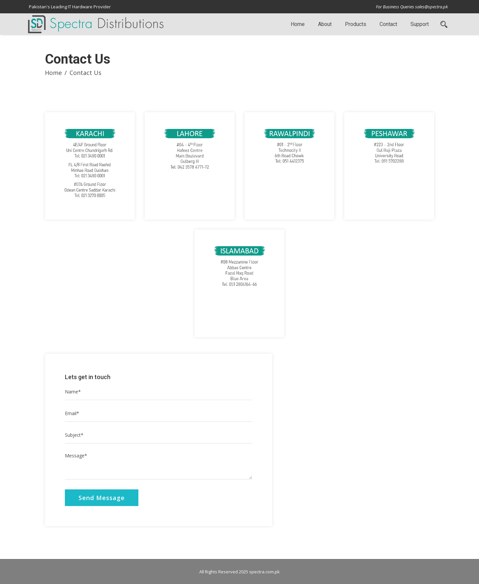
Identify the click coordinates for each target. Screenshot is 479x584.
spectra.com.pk (264, 572)
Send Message (102, 498)
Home (298, 24)
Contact (388, 24)
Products (355, 24)
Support (419, 24)
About (325, 24)
